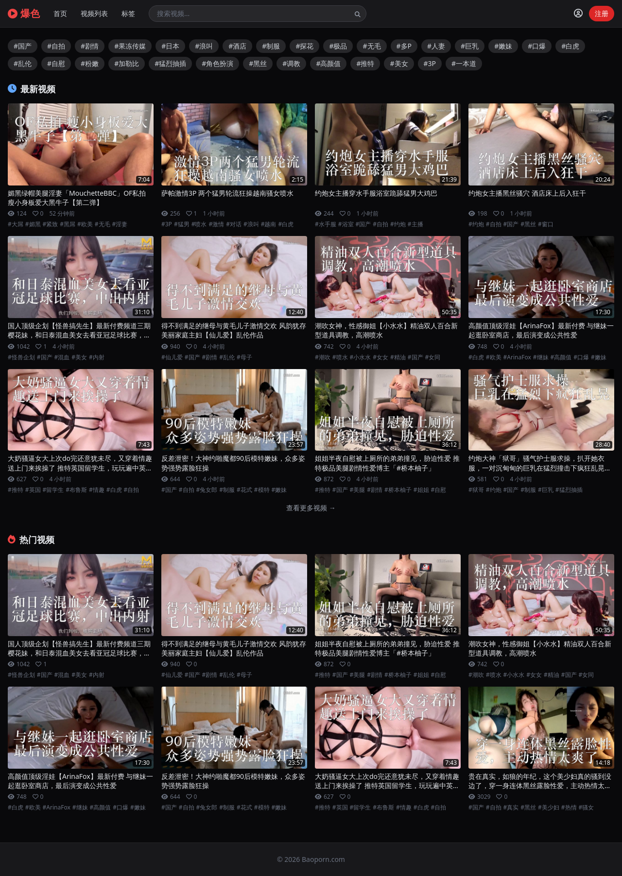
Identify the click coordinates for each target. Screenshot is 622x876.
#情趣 (96, 490)
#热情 (569, 807)
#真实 (511, 807)
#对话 (234, 224)
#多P (404, 46)
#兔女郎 (207, 490)
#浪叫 (204, 46)
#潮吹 (322, 357)
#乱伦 (23, 63)
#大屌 (15, 224)
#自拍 (56, 46)
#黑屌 (67, 224)
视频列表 (94, 13)
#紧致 (50, 224)
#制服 (271, 46)
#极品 (338, 46)
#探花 (304, 46)
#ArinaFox (517, 357)
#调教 (291, 63)
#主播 (415, 224)
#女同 (433, 357)
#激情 (216, 224)
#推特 (365, 63)
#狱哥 (476, 490)
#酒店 (237, 46)
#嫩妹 (503, 46)
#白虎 (570, 46)
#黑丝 (258, 63)
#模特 (262, 490)
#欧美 (85, 224)
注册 (601, 13)
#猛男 (182, 224)
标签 (128, 13)
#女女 (380, 357)
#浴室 (346, 224)
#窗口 (545, 224)
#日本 (170, 46)
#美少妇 (548, 807)
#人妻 (436, 46)
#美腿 (357, 490)
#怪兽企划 (21, 357)
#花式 (244, 490)
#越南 (268, 224)
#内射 (96, 357)
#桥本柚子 (398, 490)
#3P (430, 63)
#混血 (62, 357)
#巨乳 (470, 46)
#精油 (398, 357)
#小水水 (360, 357)
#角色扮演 (217, 63)
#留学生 (53, 490)
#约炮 (398, 224)
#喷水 (199, 224)
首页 (60, 13)
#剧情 (90, 46)
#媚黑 (33, 224)
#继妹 (541, 357)
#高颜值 (328, 63)
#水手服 (325, 224)
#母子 (244, 357)
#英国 (33, 490)
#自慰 (56, 63)
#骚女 (586, 807)
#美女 (399, 63)
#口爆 (537, 46)
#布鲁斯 (76, 490)
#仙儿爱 (172, 357)
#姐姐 (421, 490)
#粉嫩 (90, 63)
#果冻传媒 (130, 46)
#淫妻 (120, 224)
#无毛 (371, 46)
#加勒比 (126, 63)
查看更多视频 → (311, 507)
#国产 (23, 46)
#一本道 (463, 63)
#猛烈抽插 (170, 63)
